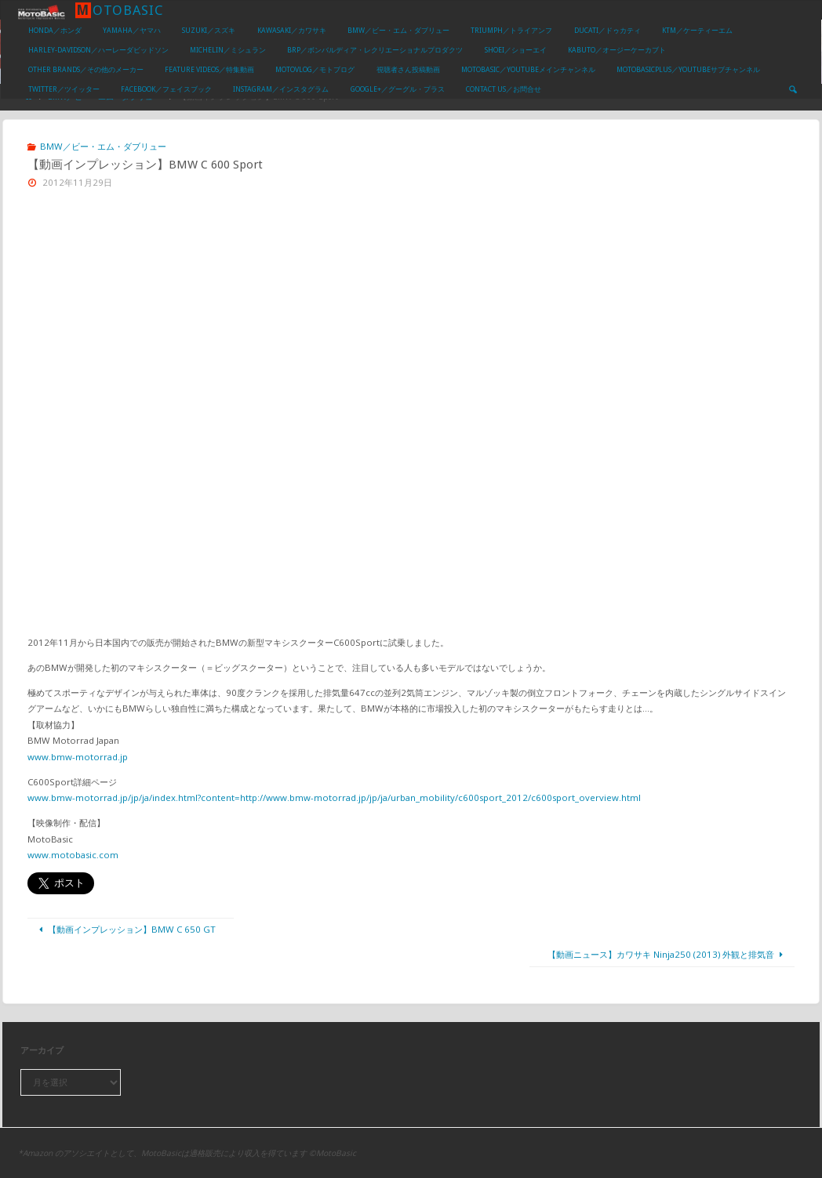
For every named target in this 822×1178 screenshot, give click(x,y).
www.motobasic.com (72, 855)
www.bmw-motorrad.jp (77, 757)
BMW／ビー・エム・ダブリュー (103, 146)
